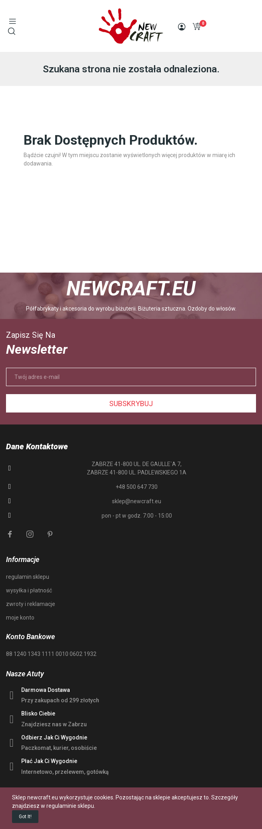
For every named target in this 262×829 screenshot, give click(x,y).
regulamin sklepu (27, 577)
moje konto (20, 617)
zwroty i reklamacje (30, 604)
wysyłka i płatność (29, 590)
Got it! (25, 816)
